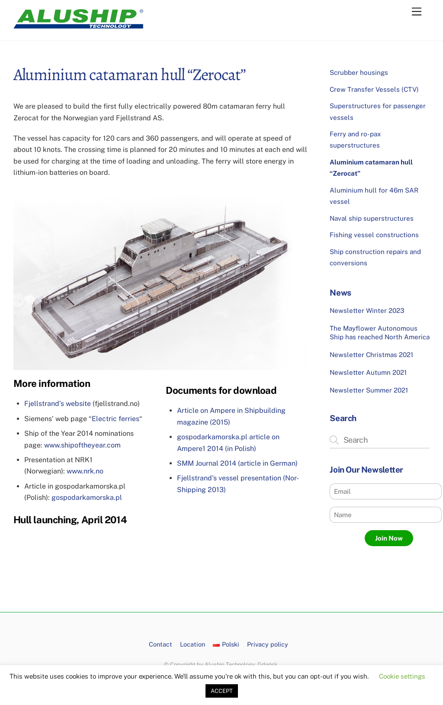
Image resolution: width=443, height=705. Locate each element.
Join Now (389, 538)
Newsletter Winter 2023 (367, 310)
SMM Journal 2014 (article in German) (237, 463)
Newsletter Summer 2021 (369, 390)
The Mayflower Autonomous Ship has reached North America (380, 333)
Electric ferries (115, 419)
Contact (160, 644)
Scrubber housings (359, 72)
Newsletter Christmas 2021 (371, 354)
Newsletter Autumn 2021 (368, 372)
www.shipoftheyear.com (82, 445)
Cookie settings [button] (402, 676)
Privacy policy (267, 644)
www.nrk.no (85, 471)
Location (192, 644)
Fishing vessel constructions (374, 234)
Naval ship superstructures (372, 218)
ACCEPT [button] (222, 691)
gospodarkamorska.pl (86, 497)
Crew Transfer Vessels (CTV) (374, 89)
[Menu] (416, 11)
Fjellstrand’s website (57, 403)
